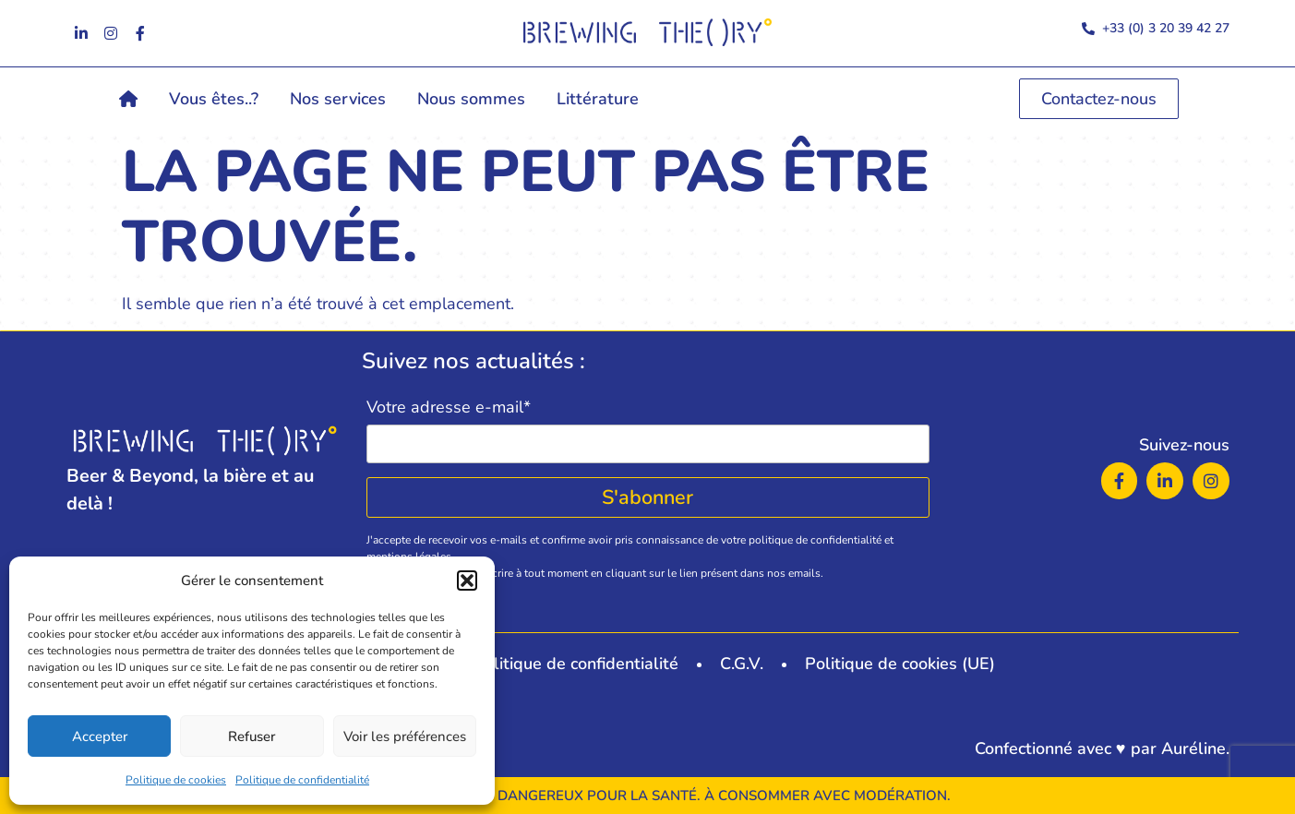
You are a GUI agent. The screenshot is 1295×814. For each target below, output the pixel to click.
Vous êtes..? (213, 99)
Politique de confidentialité (302, 779)
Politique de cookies (176, 779)
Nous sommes (471, 99)
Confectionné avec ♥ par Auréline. (1102, 748)
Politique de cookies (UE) (900, 663)
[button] (467, 580)
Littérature (598, 99)
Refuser (251, 736)
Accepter (99, 736)
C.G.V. (741, 663)
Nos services (338, 99)
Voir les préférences (404, 736)
